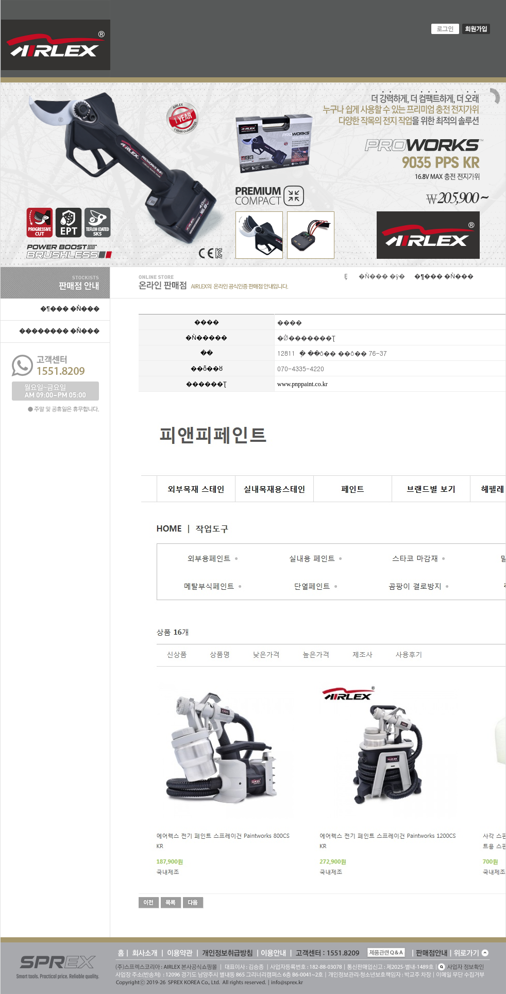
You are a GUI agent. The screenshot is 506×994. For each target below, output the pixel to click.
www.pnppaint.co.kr (302, 384)
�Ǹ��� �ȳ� (382, 276)
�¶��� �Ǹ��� (69, 308)
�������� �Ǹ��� (59, 331)
